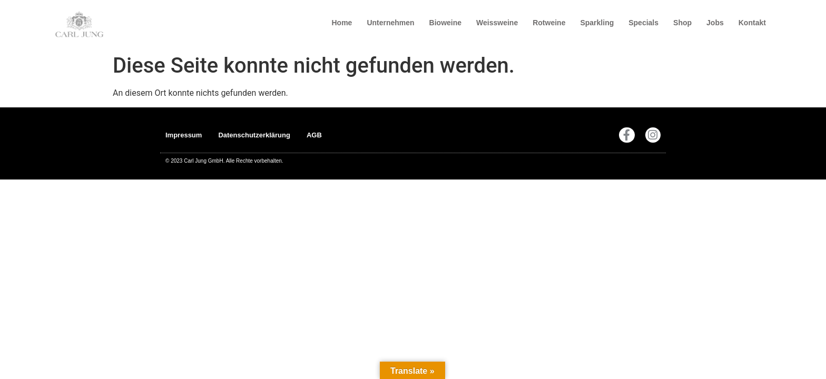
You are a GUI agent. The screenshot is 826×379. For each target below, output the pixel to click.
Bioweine (445, 22)
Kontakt (752, 22)
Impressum (183, 135)
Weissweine (497, 22)
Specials (643, 22)
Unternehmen (390, 22)
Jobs (715, 22)
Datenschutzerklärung (254, 135)
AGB (314, 135)
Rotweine (549, 22)
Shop (682, 22)
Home (341, 22)
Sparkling (597, 22)
